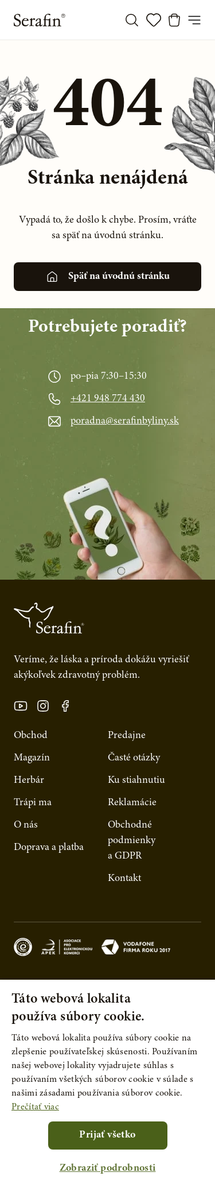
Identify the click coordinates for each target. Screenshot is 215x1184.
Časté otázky (134, 758)
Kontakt (124, 879)
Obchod (31, 736)
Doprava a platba (49, 848)
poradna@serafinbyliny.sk (125, 421)
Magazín (32, 758)
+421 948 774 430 (108, 399)
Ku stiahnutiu (136, 780)
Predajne (127, 736)
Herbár (29, 780)
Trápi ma (33, 803)
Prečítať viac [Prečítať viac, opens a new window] (35, 1107)
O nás (26, 825)
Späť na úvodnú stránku (107, 277)
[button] (107, 1169)
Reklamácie (132, 803)
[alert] (107, 1082)
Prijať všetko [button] (107, 1135)
